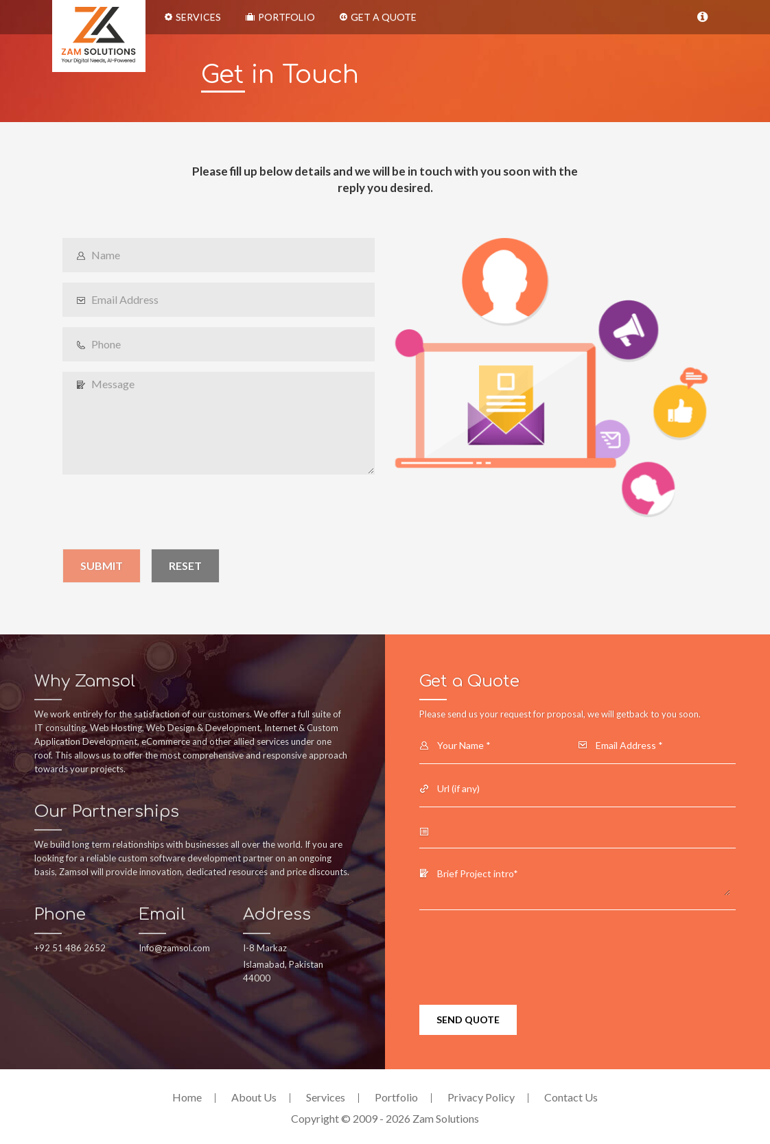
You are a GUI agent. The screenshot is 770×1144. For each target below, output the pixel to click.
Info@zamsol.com (174, 947)
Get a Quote (378, 17)
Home (187, 1097)
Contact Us (571, 1097)
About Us (254, 1097)
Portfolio (280, 17)
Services (193, 17)
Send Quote (468, 1019)
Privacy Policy (481, 1097)
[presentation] (166, 511)
